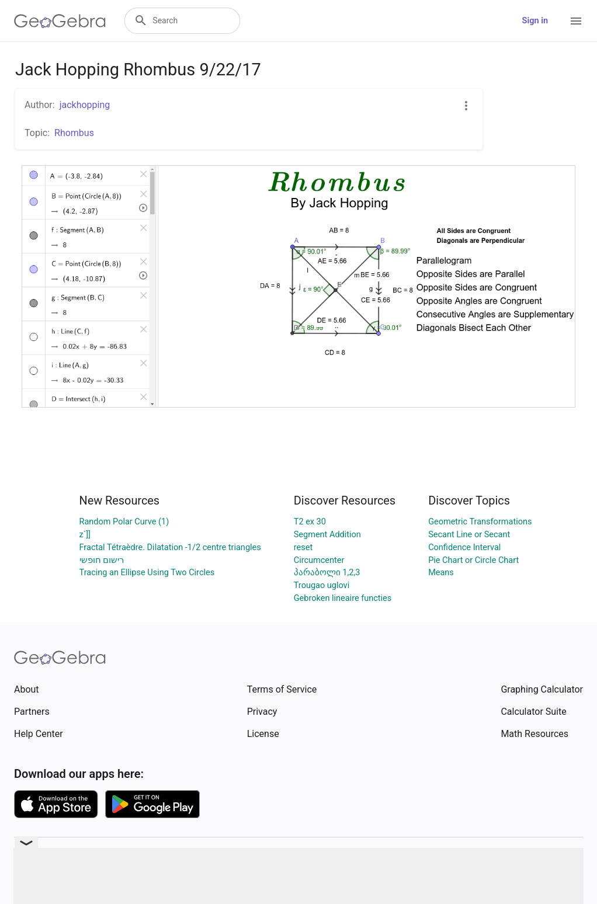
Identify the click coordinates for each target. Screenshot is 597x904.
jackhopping (85, 104)
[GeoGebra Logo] (60, 21)
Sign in (535, 21)
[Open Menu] (576, 21)
